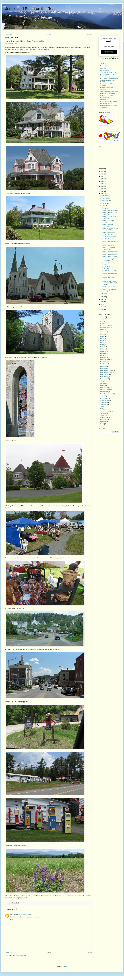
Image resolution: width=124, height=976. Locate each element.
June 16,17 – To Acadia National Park (108, 248)
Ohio (101, 381)
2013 (102, 193)
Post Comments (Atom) (19, 955)
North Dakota (104, 377)
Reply (12, 919)
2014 (102, 191)
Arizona (102, 321)
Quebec (102, 396)
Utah (101, 409)
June (103, 208)
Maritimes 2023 (104, 70)
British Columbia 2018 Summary (109, 78)
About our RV (104, 107)
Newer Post (9, 35)
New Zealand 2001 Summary (108, 105)
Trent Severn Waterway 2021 (108, 72)
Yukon (102, 424)
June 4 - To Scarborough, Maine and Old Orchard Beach (109, 283)
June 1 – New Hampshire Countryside (109, 290)
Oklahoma (103, 383)
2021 (102, 176)
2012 (102, 297)
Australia (102, 323)
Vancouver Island (105, 411)
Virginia (102, 415)
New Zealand (104, 368)
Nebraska (103, 357)
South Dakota (104, 402)
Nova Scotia (103, 379)
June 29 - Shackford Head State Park (109, 213)
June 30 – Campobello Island (110, 210)
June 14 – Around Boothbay (109, 254)
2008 (102, 304)
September (105, 200)
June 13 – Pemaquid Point (109, 256)
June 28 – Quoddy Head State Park (109, 217)
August (104, 203)
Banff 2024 (103, 68)
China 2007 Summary (106, 103)
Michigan (102, 349)
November (105, 198)
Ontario (102, 385)
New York (103, 366)
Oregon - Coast (104, 389)
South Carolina (104, 400)
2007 (102, 306)
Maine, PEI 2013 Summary (107, 93)
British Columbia (104, 325)
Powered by (109, 58)
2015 (102, 188)
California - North (105, 327)
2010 (102, 302)
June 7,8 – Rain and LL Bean (110, 271)
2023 (102, 174)
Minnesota (103, 351)
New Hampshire (13, 43)
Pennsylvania (104, 391)
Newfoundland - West (106, 372)
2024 (102, 171)
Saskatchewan (104, 398)
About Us (103, 64)
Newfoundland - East (106, 370)
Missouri (102, 353)
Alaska (102, 317)
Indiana (102, 342)
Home (49, 35)
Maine (102, 344)
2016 (102, 186)
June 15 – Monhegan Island (109, 251)
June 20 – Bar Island (107, 239)
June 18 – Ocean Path (108, 245)
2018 (102, 181)
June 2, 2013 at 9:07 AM (25, 914)
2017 (102, 184)
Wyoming (103, 421)
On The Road (14, 914)
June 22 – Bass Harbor (108, 232)
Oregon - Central (105, 387)
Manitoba (103, 347)
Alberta (102, 319)
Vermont (102, 413)
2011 (102, 299)
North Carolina (104, 374)
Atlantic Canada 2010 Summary (109, 101)
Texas (102, 406)
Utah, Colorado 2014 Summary (109, 91)
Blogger (65, 966)
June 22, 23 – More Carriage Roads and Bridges (110, 229)
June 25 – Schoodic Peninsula (107, 225)
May (103, 294)
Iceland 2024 (104, 66)
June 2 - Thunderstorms (108, 287)
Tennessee (103, 404)
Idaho (102, 338)
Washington (103, 417)
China (102, 329)
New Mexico (103, 364)
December (105, 196)
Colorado (103, 332)
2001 (102, 309)
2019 (102, 179)
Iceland (102, 336)
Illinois (102, 340)
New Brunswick (104, 359)
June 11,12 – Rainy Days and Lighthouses (110, 259)
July (103, 205)
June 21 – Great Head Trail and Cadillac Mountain (109, 235)
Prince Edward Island (106, 394)
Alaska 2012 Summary (106, 95)
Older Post (89, 35)
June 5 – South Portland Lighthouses (108, 278)
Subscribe (109, 52)
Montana (102, 355)
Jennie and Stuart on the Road (31, 9)
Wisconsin (103, 419)
